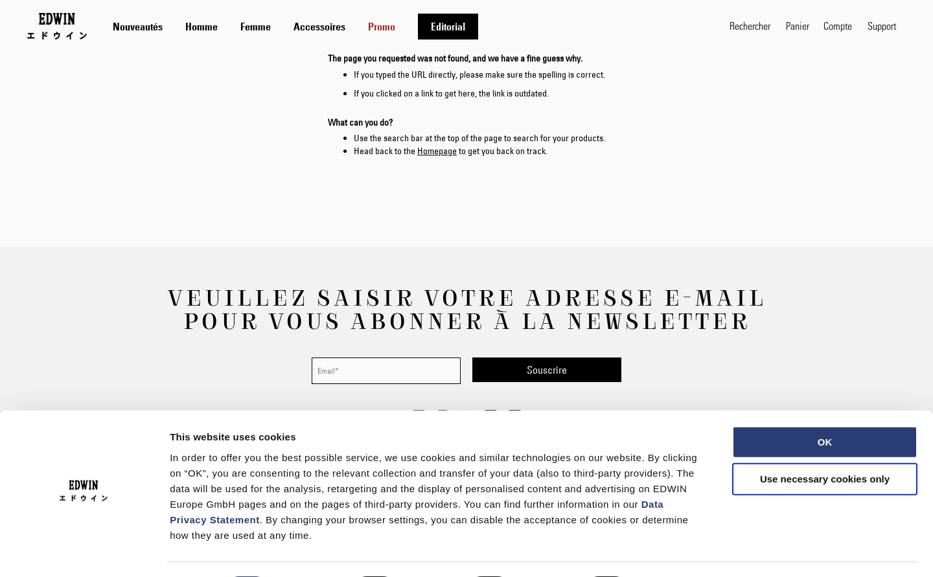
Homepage (437, 151)
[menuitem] (138, 26)
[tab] (408, 26)
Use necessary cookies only (825, 443)
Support (882, 25)
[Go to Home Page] (57, 26)
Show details (680, 551)
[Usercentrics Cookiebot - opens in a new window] (84, 551)
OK (825, 405)
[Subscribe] (546, 369)
